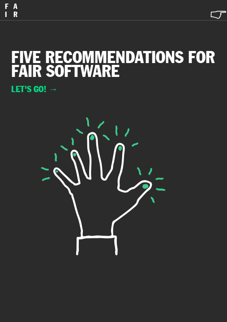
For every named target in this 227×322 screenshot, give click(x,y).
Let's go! (34, 89)
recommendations (114, 57)
